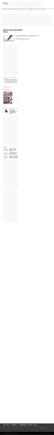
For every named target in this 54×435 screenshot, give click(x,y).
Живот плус (14, 9)
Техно (36, 9)
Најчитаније (10, 77)
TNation (49, 433)
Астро (27, 9)
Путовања (23, 9)
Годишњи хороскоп (12, 108)
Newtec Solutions (44, 433)
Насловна (4, 9)
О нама (38, 427)
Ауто (39, 9)
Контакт (8, 430)
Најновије (5, 77)
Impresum (4, 430)
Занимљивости (31, 9)
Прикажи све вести (7, 87)
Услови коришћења (43, 427)
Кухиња (18, 9)
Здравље (9, 9)
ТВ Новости (43, 9)
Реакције (14, 77)
